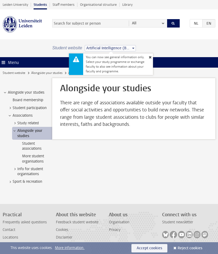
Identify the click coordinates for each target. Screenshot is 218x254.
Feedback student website (77, 222)
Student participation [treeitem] (27, 108)
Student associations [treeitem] (31, 146)
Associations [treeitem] (20, 115)
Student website (14, 73)
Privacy (114, 229)
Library (127, 4)
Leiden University (15, 4)
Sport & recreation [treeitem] (25, 181)
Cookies (62, 229)
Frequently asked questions (25, 222)
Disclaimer (64, 237)
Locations (10, 237)
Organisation (119, 222)
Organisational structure (98, 4)
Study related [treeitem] (25, 123)
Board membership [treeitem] (28, 100)
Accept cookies (149, 248)
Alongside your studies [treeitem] (23, 92)
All (134, 23)
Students (40, 4)
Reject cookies (190, 248)
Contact (9, 229)
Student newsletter (177, 222)
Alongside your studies (46, 73)
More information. (69, 247)
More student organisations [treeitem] (33, 159)
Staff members (63, 4)
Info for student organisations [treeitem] (27, 171)
